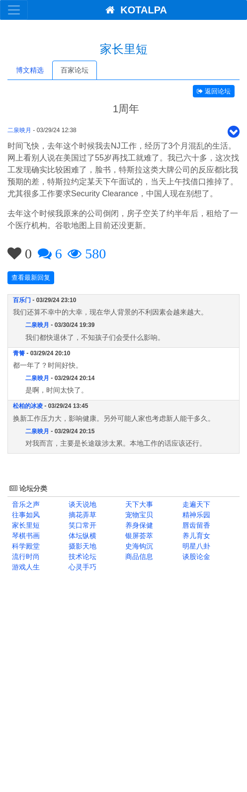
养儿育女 (195, 536)
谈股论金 (195, 556)
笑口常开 (81, 525)
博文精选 (30, 70)
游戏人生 (25, 567)
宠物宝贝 (139, 515)
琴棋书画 (25, 536)
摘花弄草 (81, 515)
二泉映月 (19, 130)
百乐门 (22, 300)
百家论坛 (74, 70)
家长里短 (25, 525)
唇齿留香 (195, 525)
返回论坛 (214, 91)
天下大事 (139, 504)
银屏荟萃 (139, 536)
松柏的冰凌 (28, 405)
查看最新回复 (30, 277)
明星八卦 (195, 546)
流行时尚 (25, 556)
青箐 (19, 353)
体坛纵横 (81, 536)
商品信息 (139, 556)
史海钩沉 (139, 546)
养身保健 (139, 525)
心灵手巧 (81, 567)
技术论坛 (81, 556)
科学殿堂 (25, 546)
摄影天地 (81, 546)
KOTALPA (133, 9)
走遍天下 (195, 504)
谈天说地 (81, 504)
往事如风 (25, 515)
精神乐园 (195, 515)
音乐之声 (25, 504)
